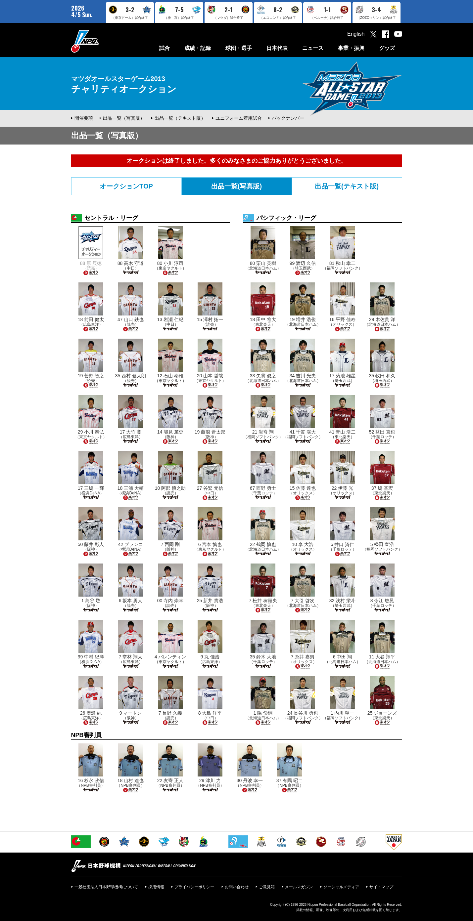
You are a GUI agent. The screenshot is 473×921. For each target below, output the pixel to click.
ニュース (312, 48)
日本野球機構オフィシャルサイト (102, 41)
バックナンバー (288, 118)
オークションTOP (126, 186)
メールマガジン (299, 887)
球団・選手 (238, 48)
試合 (164, 48)
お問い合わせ (237, 887)
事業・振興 (351, 48)
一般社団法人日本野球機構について (106, 887)
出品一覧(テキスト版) (347, 186)
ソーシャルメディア (341, 887)
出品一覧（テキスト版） (180, 118)
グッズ (387, 48)
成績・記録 (197, 48)
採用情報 (156, 887)
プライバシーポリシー (194, 887)
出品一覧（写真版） (124, 118)
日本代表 (277, 48)
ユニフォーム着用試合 (238, 118)
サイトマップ (381, 887)
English (355, 34)
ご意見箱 (267, 887)
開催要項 (83, 118)
